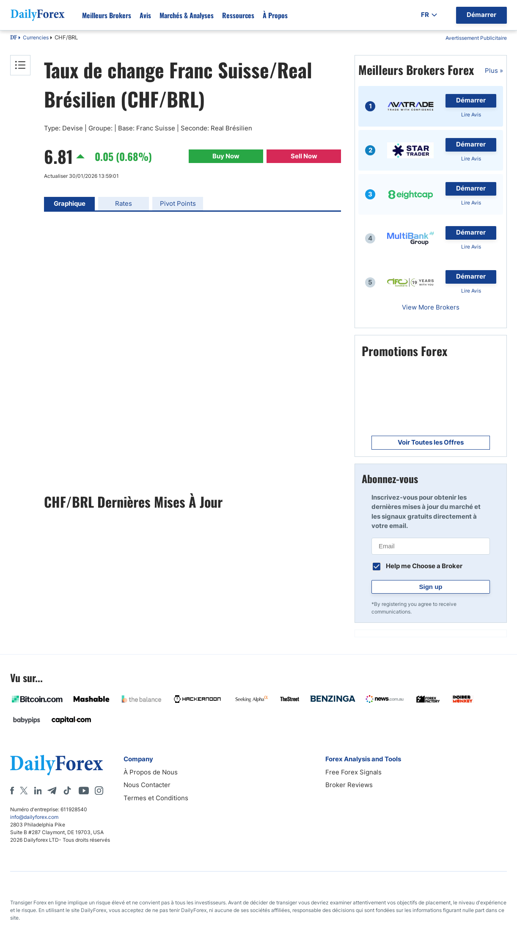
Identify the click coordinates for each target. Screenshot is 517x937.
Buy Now (225, 156)
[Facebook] (12, 790)
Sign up (431, 586)
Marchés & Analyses (187, 15)
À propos (275, 15)
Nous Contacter (147, 785)
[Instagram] (99, 790)
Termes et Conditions (156, 798)
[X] (24, 790)
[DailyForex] (56, 765)
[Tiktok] (67, 790)
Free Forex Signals (353, 772)
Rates (123, 203)
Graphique (69, 203)
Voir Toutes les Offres (431, 442)
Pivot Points (178, 203)
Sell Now (304, 156)
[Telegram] (51, 790)
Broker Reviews (349, 785)
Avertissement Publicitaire (476, 38)
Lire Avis (471, 114)
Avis (145, 15)
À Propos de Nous (151, 772)
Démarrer (471, 100)
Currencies (36, 37)
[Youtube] (84, 790)
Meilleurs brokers (106, 15)
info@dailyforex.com (34, 817)
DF (13, 38)
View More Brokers (430, 307)
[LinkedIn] (37, 790)
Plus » (494, 70)
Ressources (238, 15)
